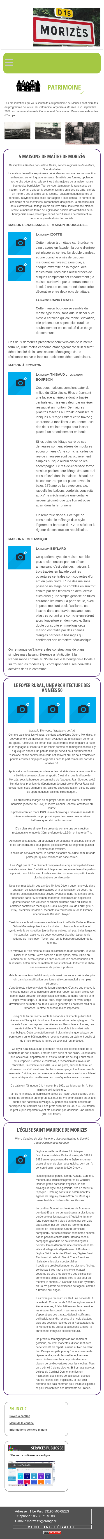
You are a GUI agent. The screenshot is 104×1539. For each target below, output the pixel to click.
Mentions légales (52, 1527)
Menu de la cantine (21, 1423)
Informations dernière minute (28, 1429)
